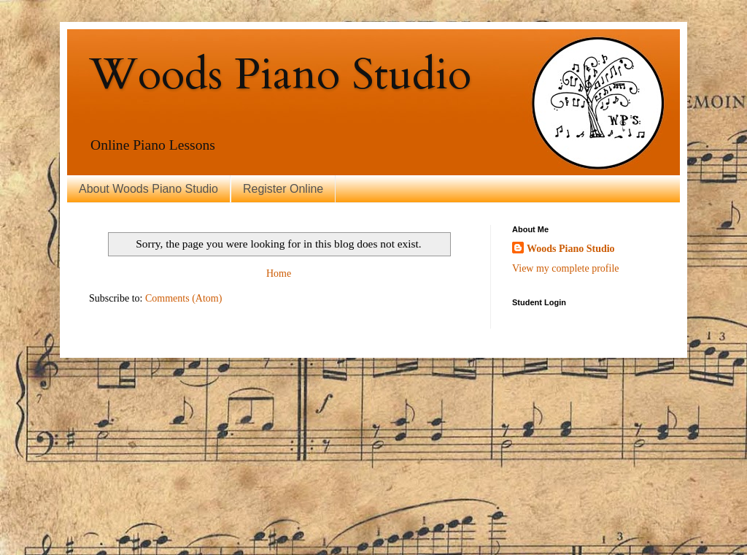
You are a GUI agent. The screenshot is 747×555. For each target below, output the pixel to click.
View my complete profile (565, 268)
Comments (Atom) (183, 298)
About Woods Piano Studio (148, 189)
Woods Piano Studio (280, 74)
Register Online (283, 189)
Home (278, 273)
